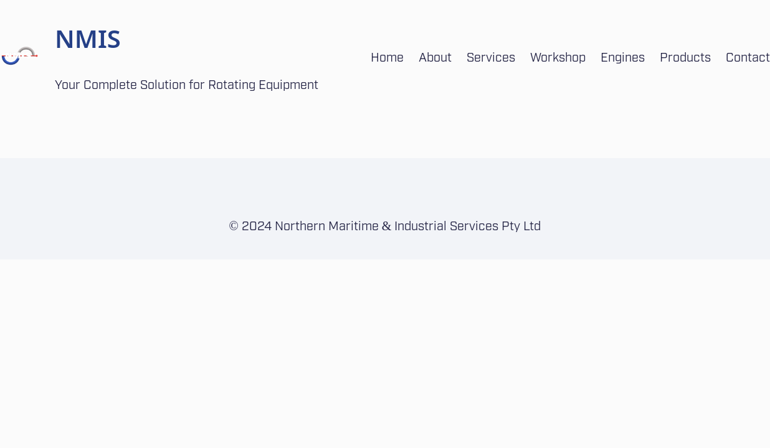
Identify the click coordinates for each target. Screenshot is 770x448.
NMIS (88, 38)
